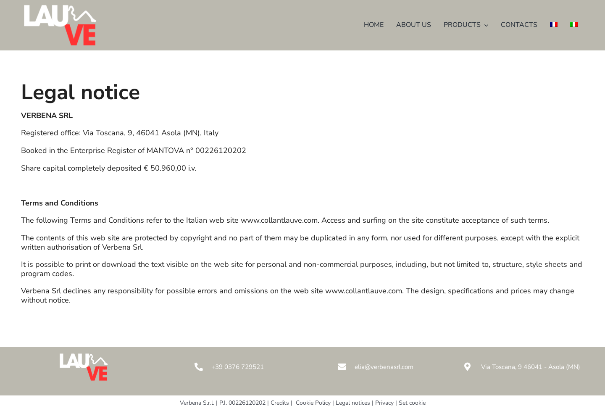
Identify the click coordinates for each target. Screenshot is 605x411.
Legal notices (354, 403)
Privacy (384, 403)
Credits (280, 403)
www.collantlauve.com (279, 220)
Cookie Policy (313, 403)
